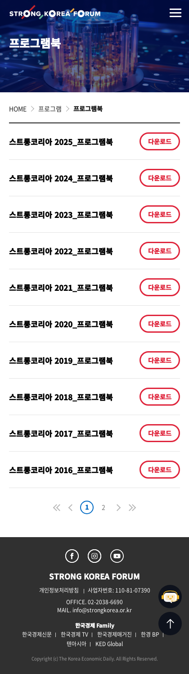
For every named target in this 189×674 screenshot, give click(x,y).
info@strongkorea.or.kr (102, 610)
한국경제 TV (74, 634)
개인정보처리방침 (59, 590)
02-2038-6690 (105, 602)
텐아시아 (76, 644)
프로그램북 (88, 108)
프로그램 (50, 108)
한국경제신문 (37, 634)
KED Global (109, 644)
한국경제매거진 (114, 634)
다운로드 (159, 141)
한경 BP (150, 634)
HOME (18, 108)
